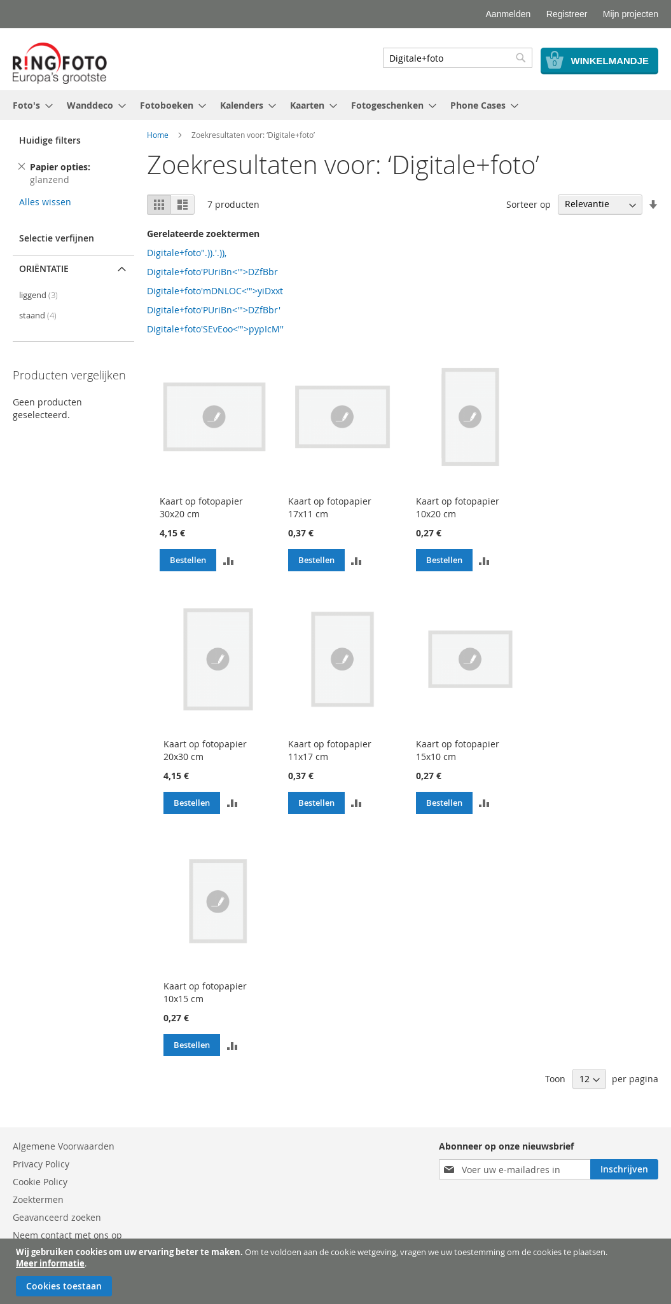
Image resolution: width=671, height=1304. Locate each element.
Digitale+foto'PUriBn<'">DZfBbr (212, 272)
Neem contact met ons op (67, 1235)
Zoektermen (38, 1199)
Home (158, 135)
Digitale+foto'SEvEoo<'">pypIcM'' (215, 329)
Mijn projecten (630, 14)
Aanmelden (508, 14)
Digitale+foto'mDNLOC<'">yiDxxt (215, 291)
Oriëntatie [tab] (44, 268)
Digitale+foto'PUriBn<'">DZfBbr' (213, 310)
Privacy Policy (41, 1164)
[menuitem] (29, 105)
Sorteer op (528, 204)
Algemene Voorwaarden (63, 1146)
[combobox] (457, 58)
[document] (337, 1271)
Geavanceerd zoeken (57, 1217)
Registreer (567, 14)
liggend (38, 295)
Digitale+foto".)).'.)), (186, 253)
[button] (228, 560)
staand (38, 315)
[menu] (335, 105)
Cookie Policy (40, 1182)
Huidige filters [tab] (50, 140)
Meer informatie (50, 1263)
